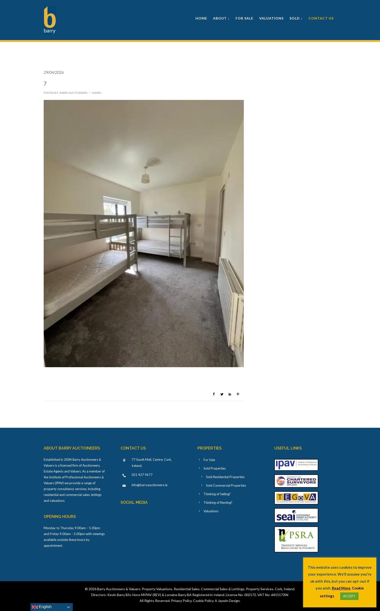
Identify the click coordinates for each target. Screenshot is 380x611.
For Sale (244, 18)
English (42, 607)
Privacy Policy (181, 601)
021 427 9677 (142, 475)
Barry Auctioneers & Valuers (118, 589)
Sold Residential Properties (225, 477)
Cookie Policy (203, 601)
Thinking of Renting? (218, 502)
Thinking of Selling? (217, 494)
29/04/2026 (54, 72)
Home (201, 18)
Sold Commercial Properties (226, 485)
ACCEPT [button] (349, 596)
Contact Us (321, 18)
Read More (341, 588)
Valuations (271, 18)
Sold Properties (215, 468)
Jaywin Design (229, 601)
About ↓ (221, 18)
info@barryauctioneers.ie (149, 485)
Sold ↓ (296, 18)
